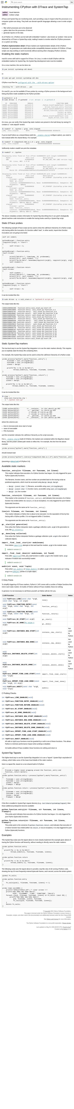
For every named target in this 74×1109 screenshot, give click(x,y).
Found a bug (66, 927)
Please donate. (66, 923)
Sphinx (65, 929)
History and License (52, 919)
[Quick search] (40, 2)
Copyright (47, 911)
